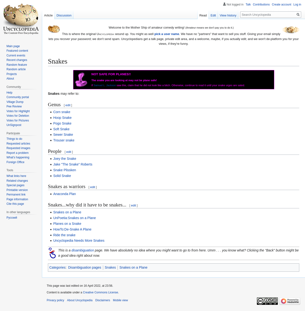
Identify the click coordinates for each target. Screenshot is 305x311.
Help (9, 92)
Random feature (16, 64)
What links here (16, 176)
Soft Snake (61, 129)
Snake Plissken (64, 170)
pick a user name (166, 34)
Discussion (63, 15)
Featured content (17, 50)
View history (228, 15)
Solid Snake (62, 176)
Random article (16, 69)
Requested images (18, 148)
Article (48, 15)
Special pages (15, 185)
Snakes (110, 267)
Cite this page (15, 204)
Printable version (17, 190)
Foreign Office (15, 162)
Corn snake (61, 112)
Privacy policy (55, 300)
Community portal (17, 97)
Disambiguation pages (84, 267)
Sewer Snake (63, 134)
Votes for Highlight (18, 111)
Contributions (261, 4)
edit (68, 105)
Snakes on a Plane (67, 212)
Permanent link (15, 194)
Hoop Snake (62, 118)
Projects (11, 74)
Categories (57, 267)
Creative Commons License (100, 292)
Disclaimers (102, 300)
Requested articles (18, 143)
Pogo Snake (62, 123)
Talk (248, 4)
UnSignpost (13, 125)
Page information (17, 199)
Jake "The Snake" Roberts (72, 164)
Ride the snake (64, 235)
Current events (15, 55)
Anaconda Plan (64, 194)
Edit (213, 15)
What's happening (17, 157)
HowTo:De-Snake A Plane (72, 229)
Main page (13, 46)
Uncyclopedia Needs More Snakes (78, 240)
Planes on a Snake (67, 224)
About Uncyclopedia (79, 300)
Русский (11, 217)
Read (203, 15)
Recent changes (16, 60)
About (10, 78)
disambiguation (82, 250)
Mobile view (120, 300)
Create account (281, 4)
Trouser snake (63, 140)
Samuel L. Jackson (105, 85)
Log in (297, 4)
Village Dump (14, 102)
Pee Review (14, 106)
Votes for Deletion (17, 115)
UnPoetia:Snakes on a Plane (74, 218)
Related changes (17, 180)
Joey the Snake (64, 159)
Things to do (14, 138)
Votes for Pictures (17, 120)
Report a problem (17, 153)
